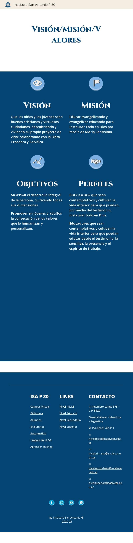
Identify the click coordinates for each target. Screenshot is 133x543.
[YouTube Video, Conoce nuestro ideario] (66, 306)
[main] (66, 35)
